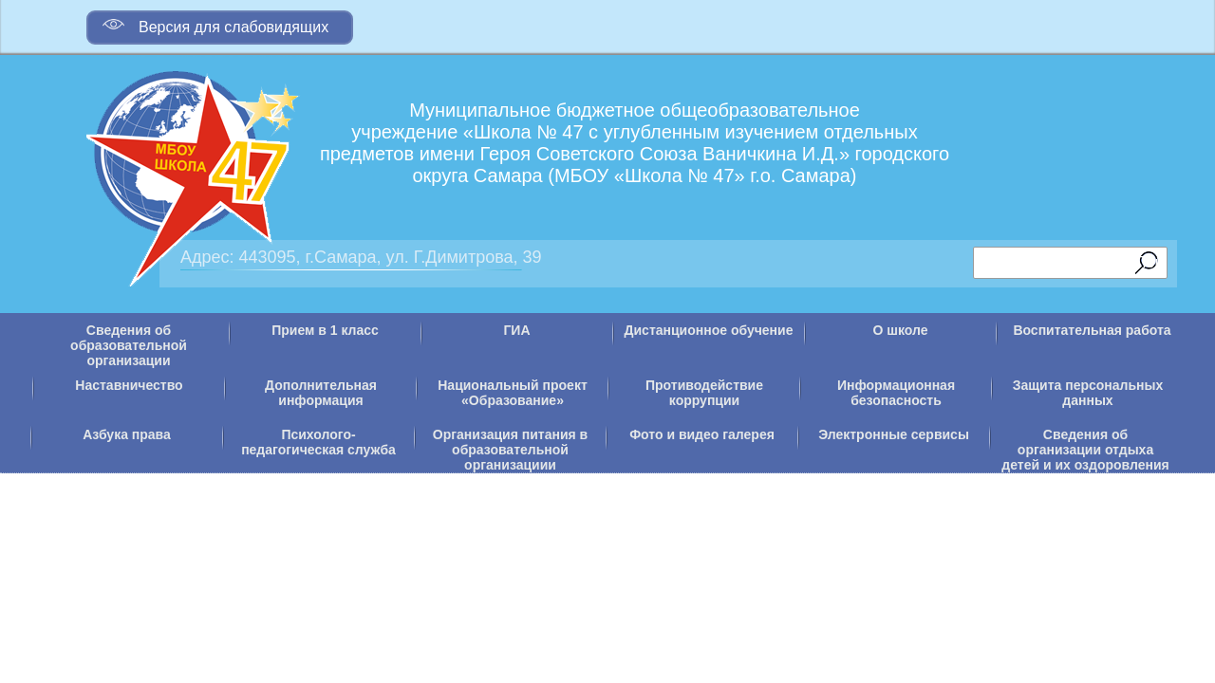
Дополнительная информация (321, 393)
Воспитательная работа (1091, 330)
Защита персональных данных (1088, 393)
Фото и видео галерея (702, 434)
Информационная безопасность (896, 393)
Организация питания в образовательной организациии (510, 449)
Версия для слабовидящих (215, 23)
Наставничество (128, 385)
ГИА (516, 330)
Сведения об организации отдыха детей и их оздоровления (1084, 449)
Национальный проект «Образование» (513, 393)
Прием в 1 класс (325, 330)
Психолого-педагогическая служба (318, 442)
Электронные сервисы (893, 434)
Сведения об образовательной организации (128, 345)
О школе (900, 330)
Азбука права (127, 434)
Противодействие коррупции (704, 393)
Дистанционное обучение (709, 330)
